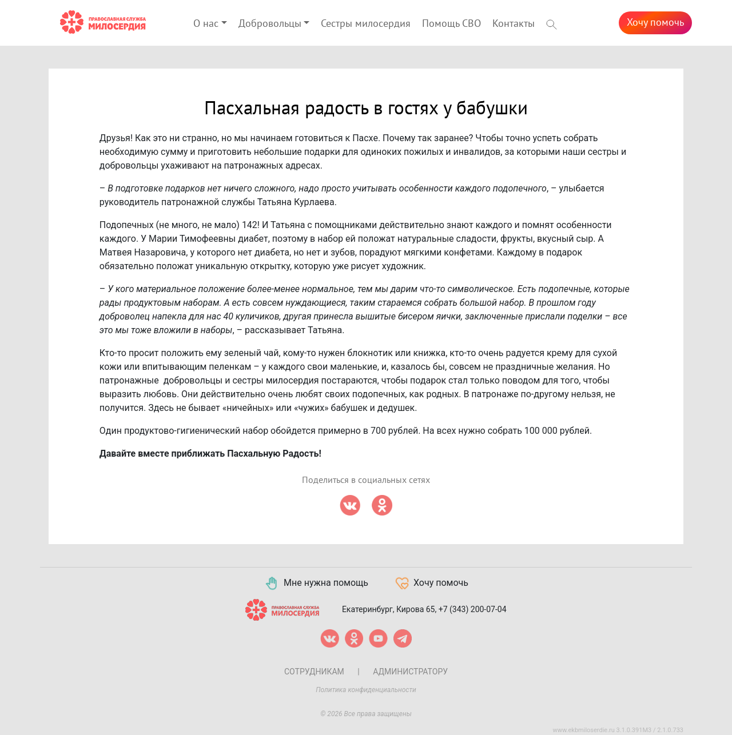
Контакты (513, 24)
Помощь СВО (451, 24)
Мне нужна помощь (316, 583)
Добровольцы (269, 24)
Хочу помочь (655, 23)
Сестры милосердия (366, 24)
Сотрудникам (314, 671)
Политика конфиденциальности (366, 690)
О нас (205, 24)
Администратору (410, 671)
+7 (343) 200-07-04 (473, 608)
